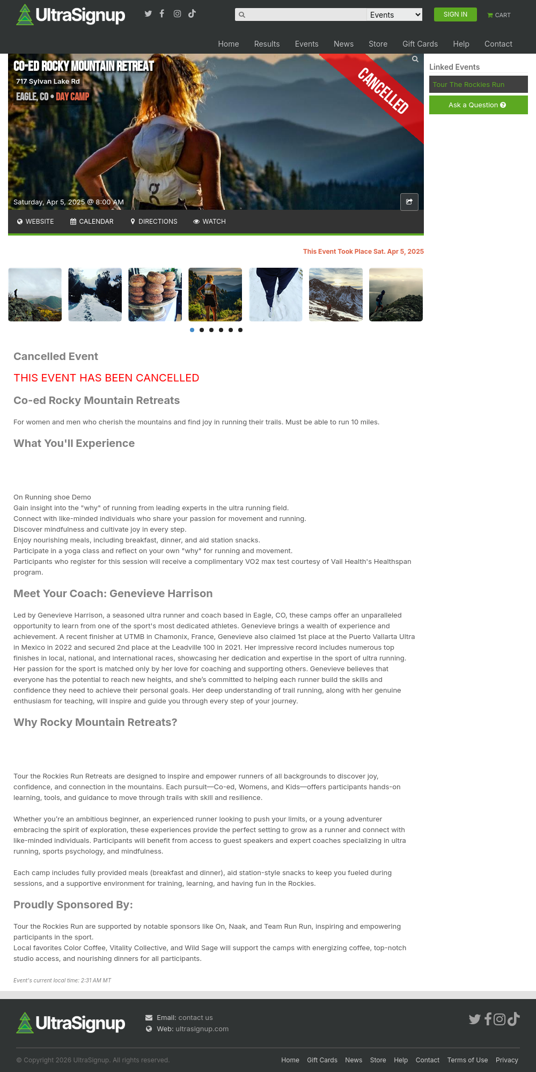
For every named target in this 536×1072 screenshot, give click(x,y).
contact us (195, 1017)
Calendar (91, 221)
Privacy (507, 1060)
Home (228, 43)
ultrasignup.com (202, 1028)
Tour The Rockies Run (468, 84)
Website (35, 221)
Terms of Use (467, 1060)
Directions (152, 221)
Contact (498, 43)
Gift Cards (420, 43)
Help (461, 43)
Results (267, 43)
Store (378, 43)
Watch (209, 221)
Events (307, 43)
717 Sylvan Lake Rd (48, 81)
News (344, 43)
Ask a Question (477, 105)
